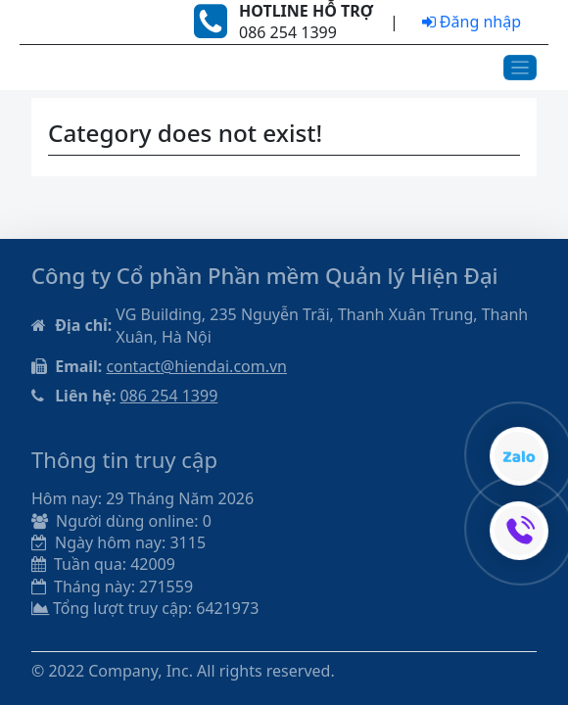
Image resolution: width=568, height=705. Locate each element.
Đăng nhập (471, 21)
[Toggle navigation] (520, 68)
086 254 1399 (168, 395)
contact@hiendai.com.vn (196, 366)
